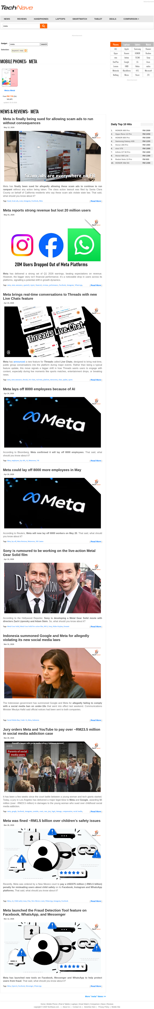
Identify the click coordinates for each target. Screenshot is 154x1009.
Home (43, 1004)
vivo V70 (119, 148)
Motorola (116, 71)
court (41, 811)
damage (59, 811)
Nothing (116, 75)
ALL (115, 49)
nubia (148, 66)
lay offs (22, 461)
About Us (66, 1007)
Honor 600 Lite (121, 156)
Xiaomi (126, 53)
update (65, 380)
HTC (137, 71)
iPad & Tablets (64, 1004)
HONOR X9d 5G (122, 163)
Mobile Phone (52, 1004)
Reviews (110, 1004)
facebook (21, 811)
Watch (148, 45)
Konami (66, 626)
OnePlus (116, 62)
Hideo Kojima (58, 626)
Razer (137, 75)
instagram (28, 811)
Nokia (137, 66)
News (103, 1004)
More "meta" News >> (95, 996)
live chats (32, 380)
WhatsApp (78, 285)
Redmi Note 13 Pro (123, 159)
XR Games (39, 541)
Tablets (137, 45)
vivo (115, 58)
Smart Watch (84, 1004)
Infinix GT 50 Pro (122, 152)
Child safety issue (20, 901)
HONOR (137, 53)
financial (39, 285)
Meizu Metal (9, 90)
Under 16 (24, 720)
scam (21, 201)
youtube (35, 811)
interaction (53, 380)
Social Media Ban (13, 720)
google (14, 811)
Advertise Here (90, 1007)
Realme (148, 53)
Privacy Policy (103, 1007)
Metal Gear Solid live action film (31, 626)
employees (15, 461)
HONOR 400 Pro (122, 130)
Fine (29, 901)
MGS (46, 626)
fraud (9, 201)
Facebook (34, 201)
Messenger (29, 986)
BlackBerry (127, 71)
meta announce (17, 285)
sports (70, 380)
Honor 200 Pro (121, 145)
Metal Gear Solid (13, 626)
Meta (41, 201)
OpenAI (14, 986)
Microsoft (148, 71)
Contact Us (77, 1007)
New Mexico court (37, 901)
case (45, 811)
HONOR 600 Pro (122, 138)
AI (27, 461)
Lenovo (115, 66)
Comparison (95, 1004)
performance (53, 285)
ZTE (148, 75)
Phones (116, 45)
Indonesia (35, 720)
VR (38, 461)
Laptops (126, 45)
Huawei (148, 49)
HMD (126, 66)
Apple (126, 49)
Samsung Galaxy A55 (124, 141)
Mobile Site (116, 1007)
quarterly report (28, 285)
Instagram (27, 201)
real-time (39, 380)
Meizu (126, 75)
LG (137, 62)
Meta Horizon (22, 541)
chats (60, 380)
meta (9, 285)
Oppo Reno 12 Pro (123, 134)
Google (126, 62)
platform (46, 380)
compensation (67, 811)
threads (25, 380)
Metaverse (32, 461)
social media (77, 811)
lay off (14, 541)
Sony (50, 626)
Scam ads (15, 201)
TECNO (137, 58)
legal (53, 811)
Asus (148, 62)
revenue (45, 285)
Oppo (116, 53)
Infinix (126, 58)
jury (49, 811)
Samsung (137, 49)
